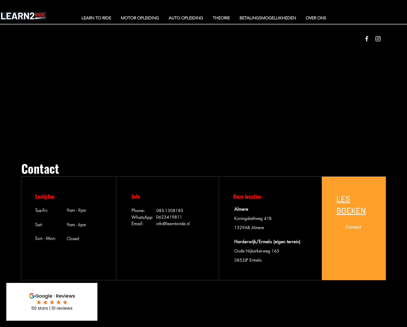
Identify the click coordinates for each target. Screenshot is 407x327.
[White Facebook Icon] (366, 38)
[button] (351, 204)
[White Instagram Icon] (378, 38)
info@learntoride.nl (173, 223)
